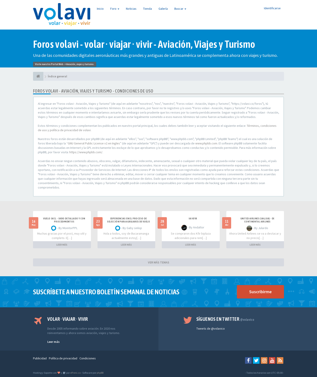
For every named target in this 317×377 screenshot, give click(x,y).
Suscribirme (260, 291)
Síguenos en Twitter (225, 319)
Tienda (147, 9)
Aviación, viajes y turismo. (80, 64)
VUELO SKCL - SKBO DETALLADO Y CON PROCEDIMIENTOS (64, 220)
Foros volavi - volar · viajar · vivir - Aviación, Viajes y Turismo (144, 44)
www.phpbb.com (206, 143)
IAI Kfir (193, 218)
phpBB (100, 372)
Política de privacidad (63, 358)
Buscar (180, 9)
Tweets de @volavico (210, 328)
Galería (163, 9)
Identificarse (272, 8)
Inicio (100, 9)
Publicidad (40, 358)
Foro (114, 9)
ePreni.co (75, 372)
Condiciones (87, 358)
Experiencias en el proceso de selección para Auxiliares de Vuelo (128, 220)
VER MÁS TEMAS (158, 262)
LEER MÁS (61, 244)
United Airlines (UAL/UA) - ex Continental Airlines (257, 220)
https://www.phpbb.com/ (85, 152)
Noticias (131, 9)
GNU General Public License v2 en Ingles (94, 143)
